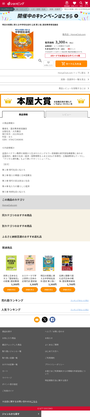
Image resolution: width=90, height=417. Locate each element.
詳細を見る (11, 289)
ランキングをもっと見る (79, 300)
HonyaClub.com (9, 205)
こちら (34, 401)
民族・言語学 (55, 9)
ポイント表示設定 (10, 384)
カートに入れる (71, 63)
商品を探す (7, 331)
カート (5, 371)
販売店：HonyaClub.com (74, 34)
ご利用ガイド (8, 390)
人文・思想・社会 (38, 9)
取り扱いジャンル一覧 (11, 351)
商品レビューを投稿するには (72, 88)
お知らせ (49, 338)
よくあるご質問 (51, 344)
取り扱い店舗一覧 (10, 357)
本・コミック (21, 9)
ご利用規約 (50, 357)
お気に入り (48, 65)
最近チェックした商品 (11, 344)
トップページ (6, 9)
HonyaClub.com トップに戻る (72, 73)
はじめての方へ (51, 351)
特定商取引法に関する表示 (56, 380)
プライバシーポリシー (54, 364)
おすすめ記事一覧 (10, 364)
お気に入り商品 (9, 338)
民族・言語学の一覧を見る (73, 79)
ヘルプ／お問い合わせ (54, 331)
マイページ (7, 377)
